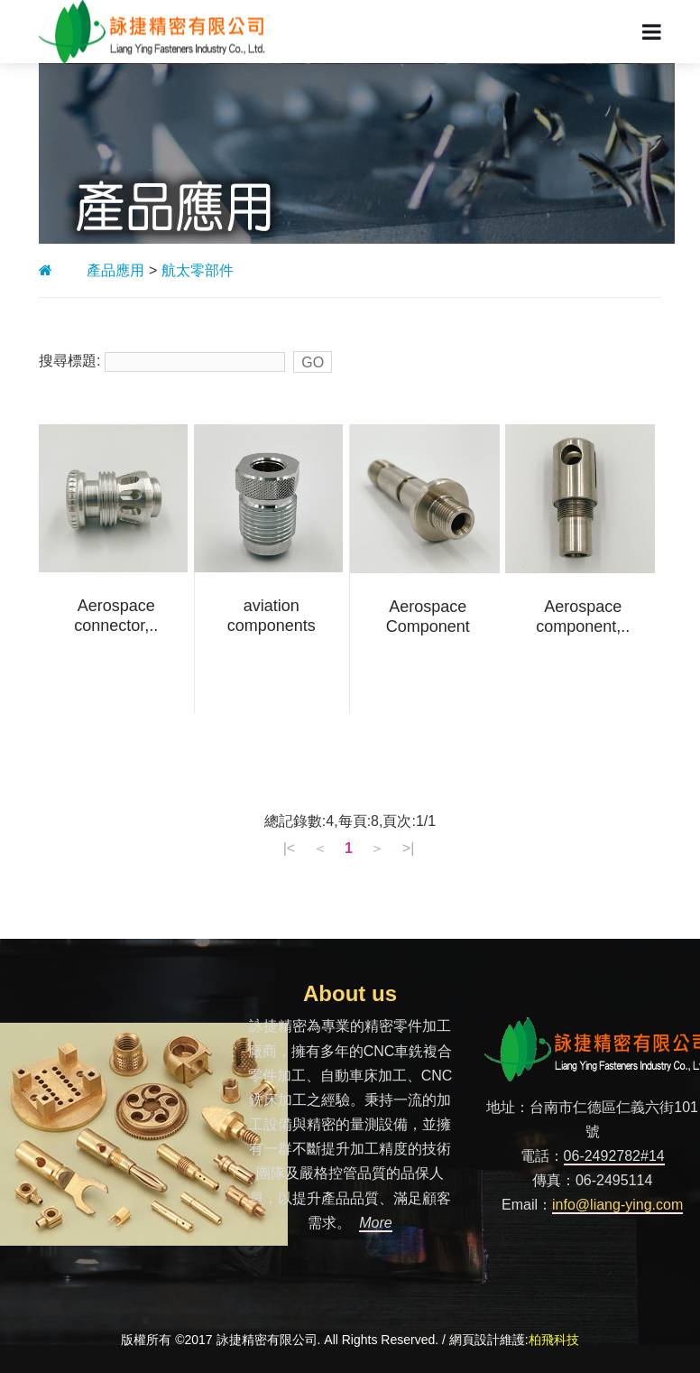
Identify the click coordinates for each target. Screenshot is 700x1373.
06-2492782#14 (614, 1156)
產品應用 (115, 270)
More (375, 1222)
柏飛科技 (554, 1339)
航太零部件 (197, 270)
